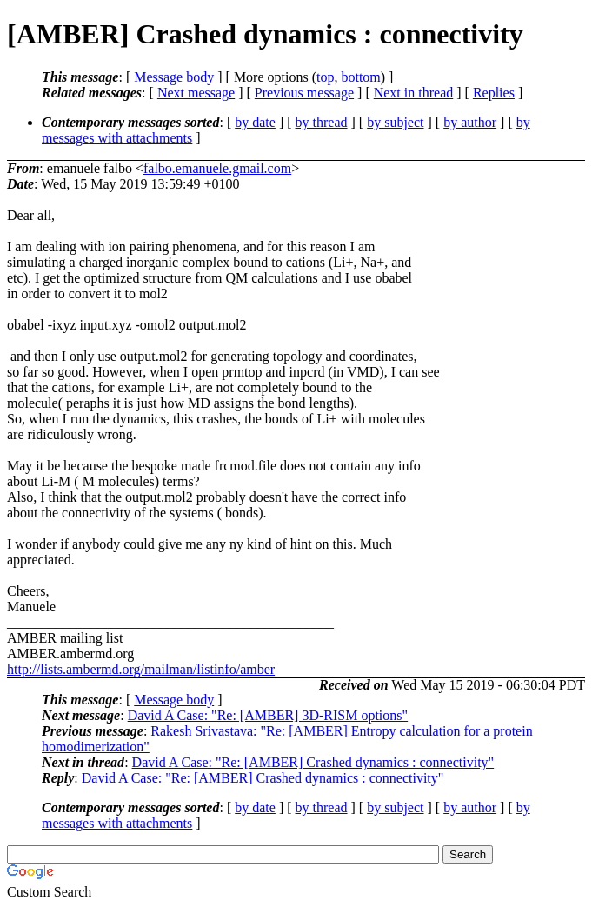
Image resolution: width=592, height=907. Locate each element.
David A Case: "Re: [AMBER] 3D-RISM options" (268, 715)
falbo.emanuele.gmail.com (217, 168)
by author (469, 122)
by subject (395, 122)
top (325, 77)
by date (255, 122)
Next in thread (414, 92)
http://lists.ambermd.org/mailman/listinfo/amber (141, 669)
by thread (322, 122)
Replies (494, 92)
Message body (174, 77)
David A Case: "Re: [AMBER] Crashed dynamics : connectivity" (313, 762)
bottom (360, 77)
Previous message (304, 92)
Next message (196, 92)
